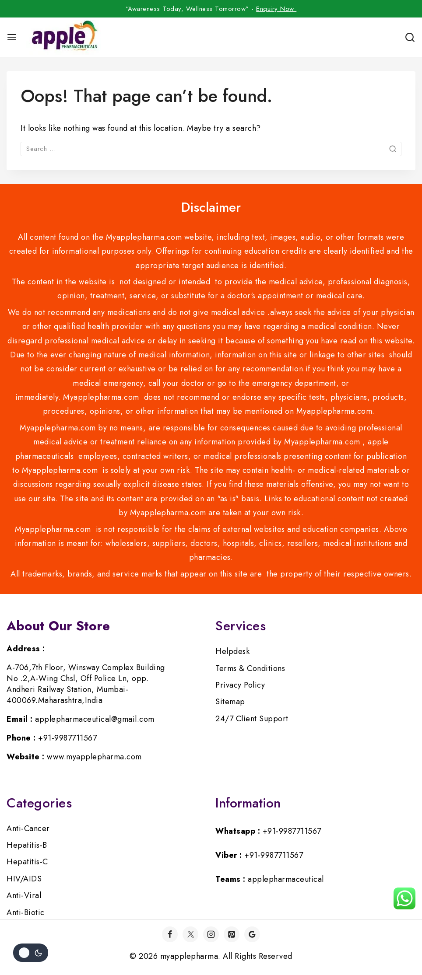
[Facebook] (170, 934)
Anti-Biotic (26, 912)
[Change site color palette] (30, 953)
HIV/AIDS (24, 878)
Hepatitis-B (27, 845)
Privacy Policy (240, 685)
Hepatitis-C (27, 861)
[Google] (252, 934)
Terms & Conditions (250, 668)
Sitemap (230, 701)
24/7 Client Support (251, 718)
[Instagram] (211, 934)
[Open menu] (12, 37)
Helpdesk (232, 651)
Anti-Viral (24, 895)
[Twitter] (190, 934)
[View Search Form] (409, 37)
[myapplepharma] (63, 37)
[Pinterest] (231, 934)
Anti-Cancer (28, 828)
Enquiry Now (276, 9)
